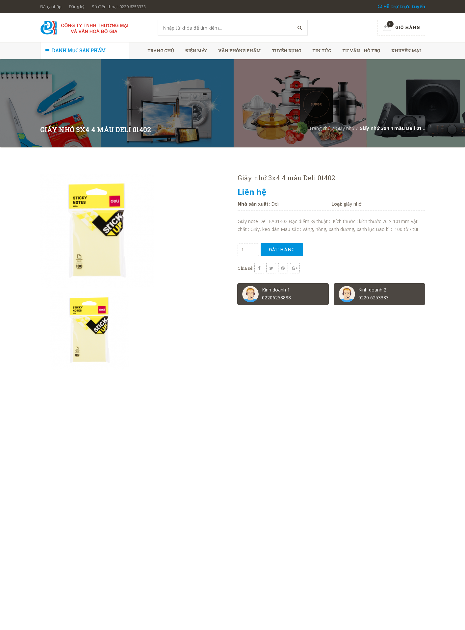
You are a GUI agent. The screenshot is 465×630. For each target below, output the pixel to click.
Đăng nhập (51, 7)
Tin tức (321, 51)
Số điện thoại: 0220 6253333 (119, 7)
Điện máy (196, 51)
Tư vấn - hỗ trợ (361, 51)
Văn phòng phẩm (239, 51)
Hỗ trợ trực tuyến (401, 6)
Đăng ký (77, 7)
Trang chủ (160, 51)
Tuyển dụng (286, 51)
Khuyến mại (406, 51)
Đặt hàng (282, 249)
